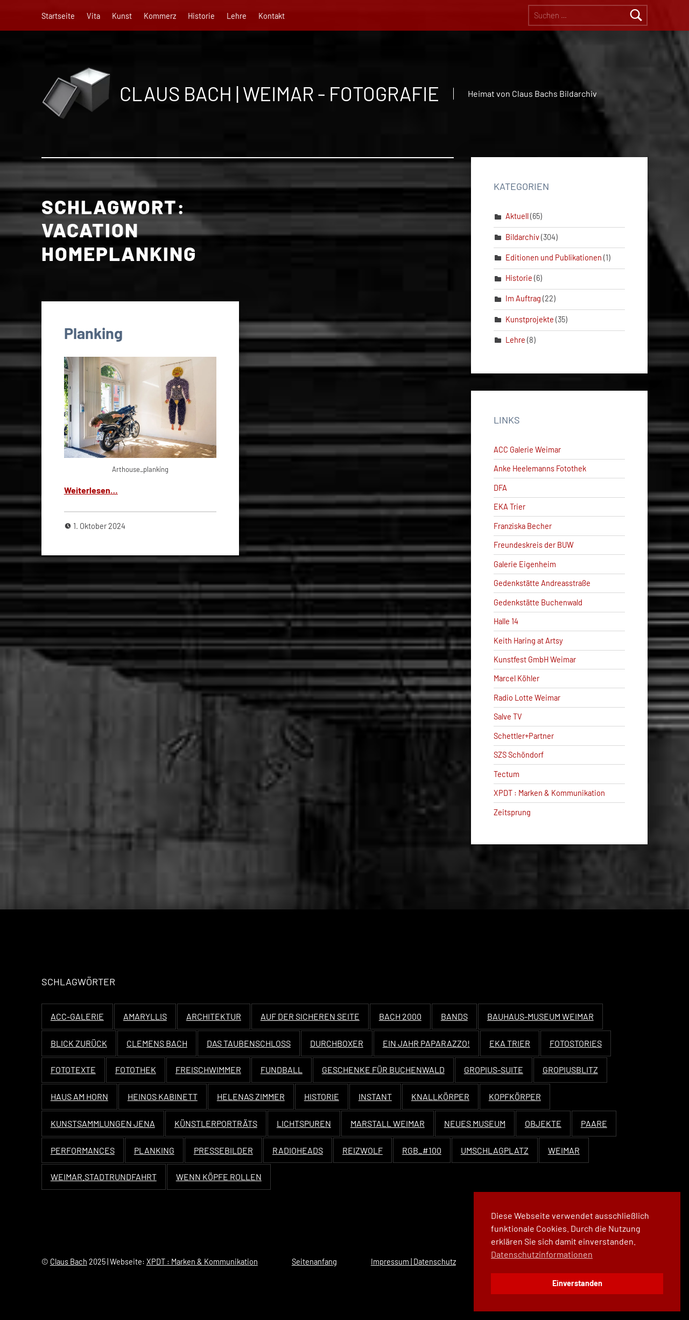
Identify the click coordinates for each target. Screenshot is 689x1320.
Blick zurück (79, 1043)
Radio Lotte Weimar (527, 697)
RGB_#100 (421, 1150)
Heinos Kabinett (163, 1096)
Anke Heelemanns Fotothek (540, 468)
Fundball (282, 1069)
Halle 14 (506, 621)
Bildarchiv (522, 237)
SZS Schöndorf (519, 754)
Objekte (543, 1123)
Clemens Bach (156, 1043)
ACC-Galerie (77, 1016)
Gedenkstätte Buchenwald (538, 602)
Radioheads (297, 1150)
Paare (594, 1123)
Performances (83, 1150)
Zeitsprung (512, 812)
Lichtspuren (304, 1123)
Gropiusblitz (570, 1069)
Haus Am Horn (79, 1096)
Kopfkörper (515, 1096)
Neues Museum (474, 1123)
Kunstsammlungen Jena (103, 1123)
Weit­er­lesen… (91, 490)
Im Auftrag (523, 298)
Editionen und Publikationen (553, 257)
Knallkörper (440, 1096)
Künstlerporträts (215, 1123)
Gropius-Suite (493, 1069)
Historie (201, 15)
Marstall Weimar (387, 1123)
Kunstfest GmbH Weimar (535, 659)
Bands (454, 1016)
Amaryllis (145, 1016)
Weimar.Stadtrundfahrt (104, 1176)
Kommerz (160, 15)
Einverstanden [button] (577, 1283)
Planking (93, 332)
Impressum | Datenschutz (413, 1261)
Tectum (506, 774)
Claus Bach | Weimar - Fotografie (279, 93)
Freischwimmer (208, 1069)
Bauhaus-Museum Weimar (540, 1016)
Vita (93, 15)
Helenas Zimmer (251, 1096)
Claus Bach (68, 1261)
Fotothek (135, 1069)
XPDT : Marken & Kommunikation (549, 792)
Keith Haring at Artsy (528, 640)
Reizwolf (362, 1150)
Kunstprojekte (529, 319)
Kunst (122, 15)
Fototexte (73, 1069)
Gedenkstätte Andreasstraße (542, 583)
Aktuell (517, 216)
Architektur (213, 1016)
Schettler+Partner (524, 735)
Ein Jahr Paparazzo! (426, 1043)
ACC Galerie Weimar (527, 449)
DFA (500, 487)
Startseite (58, 15)
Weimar (564, 1150)
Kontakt (271, 15)
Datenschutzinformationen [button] (542, 1254)
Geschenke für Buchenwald (383, 1069)
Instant (375, 1096)
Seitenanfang (314, 1261)
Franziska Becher (523, 526)
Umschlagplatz (495, 1150)
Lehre (237, 15)
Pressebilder (223, 1150)
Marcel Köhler (516, 678)
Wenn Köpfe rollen (219, 1176)
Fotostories (576, 1043)
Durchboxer (336, 1043)
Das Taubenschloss (249, 1043)
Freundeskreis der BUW (534, 544)
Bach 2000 (400, 1016)
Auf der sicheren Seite (310, 1016)
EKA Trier (509, 506)
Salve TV (508, 716)
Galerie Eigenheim (525, 564)
